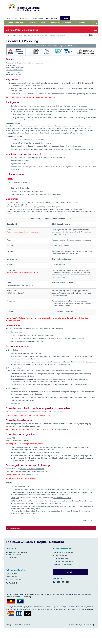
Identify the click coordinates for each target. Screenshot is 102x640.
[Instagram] (59, 582)
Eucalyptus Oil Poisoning (64, 311)
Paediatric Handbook (60, 558)
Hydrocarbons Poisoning (15, 68)
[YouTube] (68, 582)
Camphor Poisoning (13, 72)
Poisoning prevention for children (32, 469)
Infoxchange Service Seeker (21, 511)
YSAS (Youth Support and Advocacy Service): (27, 501)
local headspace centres (62, 498)
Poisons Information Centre (21, 486)
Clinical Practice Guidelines (37, 35)
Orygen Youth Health (18, 492)
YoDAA (13, 506)
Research (83, 23)
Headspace (15, 498)
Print (84, 35)
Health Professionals (16, 23)
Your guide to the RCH (14, 580)
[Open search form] (95, 22)
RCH (7, 35)
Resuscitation (11, 65)
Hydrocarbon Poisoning (76, 118)
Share (92, 35)
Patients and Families (38, 23)
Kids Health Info (11, 577)
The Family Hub (11, 583)
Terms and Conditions (22, 625)
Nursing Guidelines (60, 555)
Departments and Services (60, 23)
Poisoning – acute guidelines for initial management (24, 63)
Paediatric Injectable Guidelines (64, 561)
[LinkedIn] (64, 582)
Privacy (8, 625)
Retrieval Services (62, 429)
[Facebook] (55, 582)
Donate (70, 572)
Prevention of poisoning (14, 471)
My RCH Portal (11, 574)
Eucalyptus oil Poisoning (15, 70)
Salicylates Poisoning (13, 74)
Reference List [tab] (13, 528)
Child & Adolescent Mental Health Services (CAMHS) (30, 489)
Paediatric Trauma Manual (62, 565)
